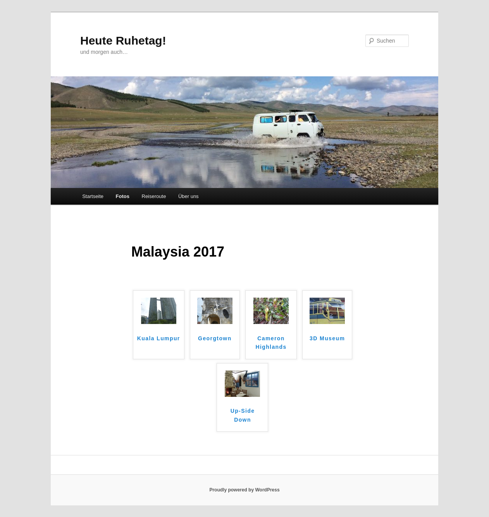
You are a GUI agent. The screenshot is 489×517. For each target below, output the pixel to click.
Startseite (92, 196)
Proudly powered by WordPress (244, 490)
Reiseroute (154, 196)
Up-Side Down (243, 415)
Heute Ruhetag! (123, 40)
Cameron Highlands (270, 342)
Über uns (188, 196)
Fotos (122, 196)
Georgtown (214, 338)
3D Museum (327, 338)
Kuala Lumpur (158, 338)
